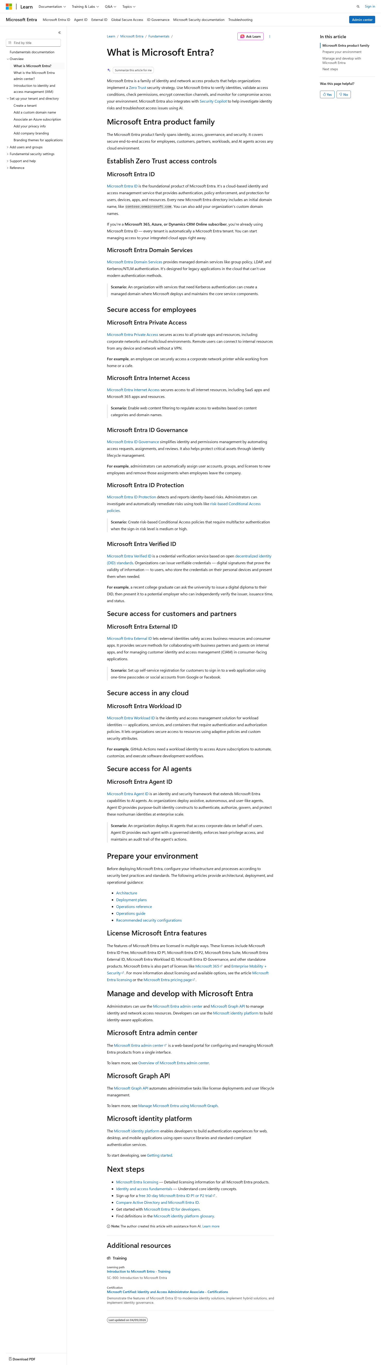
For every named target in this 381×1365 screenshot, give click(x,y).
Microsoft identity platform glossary (184, 1215)
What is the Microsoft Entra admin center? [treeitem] (34, 75)
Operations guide (130, 913)
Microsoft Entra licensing (137, 1181)
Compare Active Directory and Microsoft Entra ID (157, 1202)
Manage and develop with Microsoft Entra (341, 60)
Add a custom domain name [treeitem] (35, 112)
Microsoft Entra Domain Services (134, 261)
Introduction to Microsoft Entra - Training (138, 1271)
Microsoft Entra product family (345, 45)
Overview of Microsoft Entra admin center (173, 1062)
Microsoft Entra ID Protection (131, 496)
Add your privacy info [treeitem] (30, 126)
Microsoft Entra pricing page (168, 979)
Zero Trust (137, 87)
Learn (111, 36)
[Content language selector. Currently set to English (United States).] (28, 1358)
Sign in (370, 6)
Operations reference (134, 906)
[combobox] (33, 43)
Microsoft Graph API (228, 1006)
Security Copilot (213, 101)
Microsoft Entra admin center (177, 1006)
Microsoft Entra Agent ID (127, 793)
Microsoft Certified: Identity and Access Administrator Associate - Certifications (167, 1292)
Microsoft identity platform (236, 1012)
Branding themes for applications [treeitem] (38, 140)
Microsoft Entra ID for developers (172, 1209)
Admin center (362, 19)
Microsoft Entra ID (122, 185)
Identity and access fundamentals (144, 1188)
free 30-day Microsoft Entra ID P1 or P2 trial (175, 1195)
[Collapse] (59, 32)
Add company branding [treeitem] (31, 133)
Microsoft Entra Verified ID (129, 555)
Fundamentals (158, 36)
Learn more (210, 1226)
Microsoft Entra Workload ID (131, 717)
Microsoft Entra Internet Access (133, 389)
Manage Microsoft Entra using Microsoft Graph (178, 1105)
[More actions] (270, 36)
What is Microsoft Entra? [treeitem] (32, 65)
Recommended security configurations (149, 920)
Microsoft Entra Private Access (132, 334)
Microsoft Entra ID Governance (133, 441)
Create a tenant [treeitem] (25, 105)
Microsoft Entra (131, 36)
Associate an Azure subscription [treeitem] (37, 119)
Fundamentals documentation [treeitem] (32, 52)
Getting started (159, 1155)
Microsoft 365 (207, 966)
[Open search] (358, 6)
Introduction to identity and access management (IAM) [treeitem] (34, 88)
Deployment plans (131, 899)
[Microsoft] (9, 6)
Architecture (126, 892)
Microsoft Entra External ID (129, 638)
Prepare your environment (342, 51)
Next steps (330, 69)
